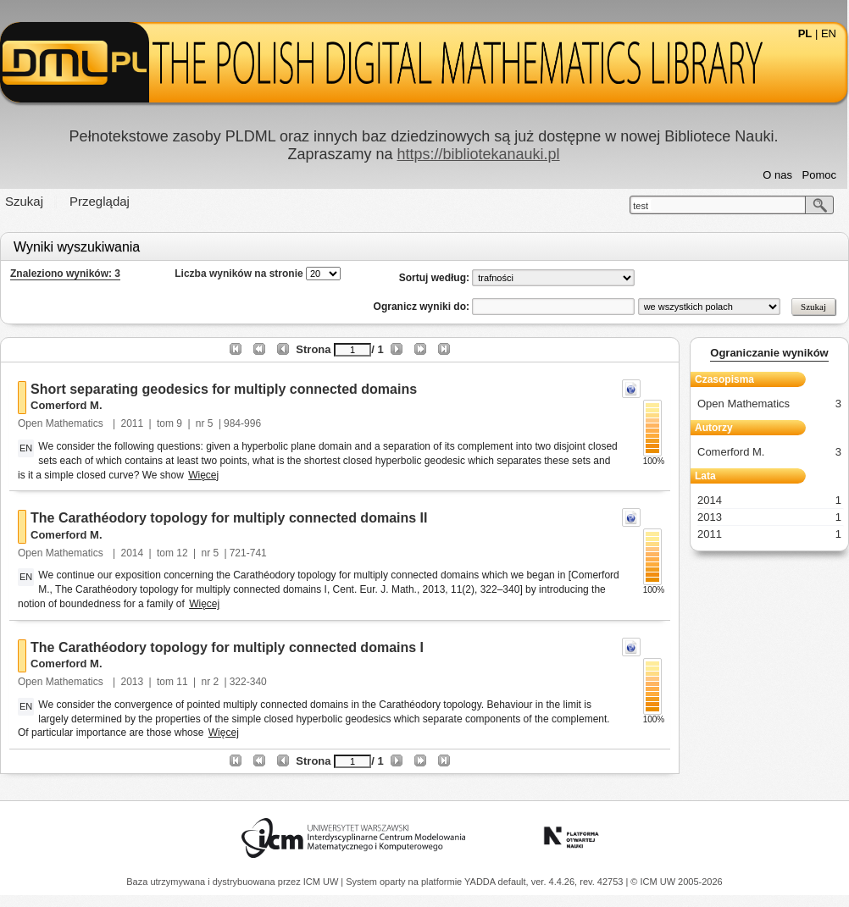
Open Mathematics (62, 423)
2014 (132, 553)
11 (181, 682)
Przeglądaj (99, 201)
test (640, 206)
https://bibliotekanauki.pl (478, 154)
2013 (132, 682)
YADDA (481, 882)
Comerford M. (67, 405)
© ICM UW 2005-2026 (676, 882)
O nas (777, 175)
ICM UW (322, 882)
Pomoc (819, 175)
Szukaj (24, 201)
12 (181, 553)
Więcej (203, 475)
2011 (132, 423)
